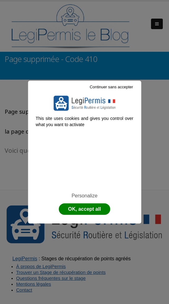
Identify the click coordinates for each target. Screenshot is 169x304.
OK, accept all (84, 209)
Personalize (85, 195)
